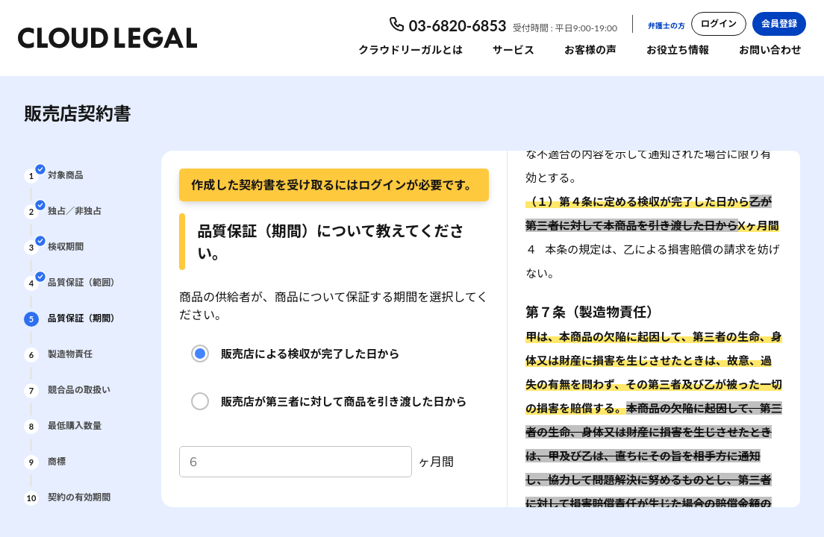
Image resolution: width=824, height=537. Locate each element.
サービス (513, 49)
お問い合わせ (770, 49)
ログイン (719, 23)
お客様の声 (590, 49)
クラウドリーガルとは (410, 49)
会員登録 (779, 23)
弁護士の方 (666, 25)
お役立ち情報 (677, 49)
